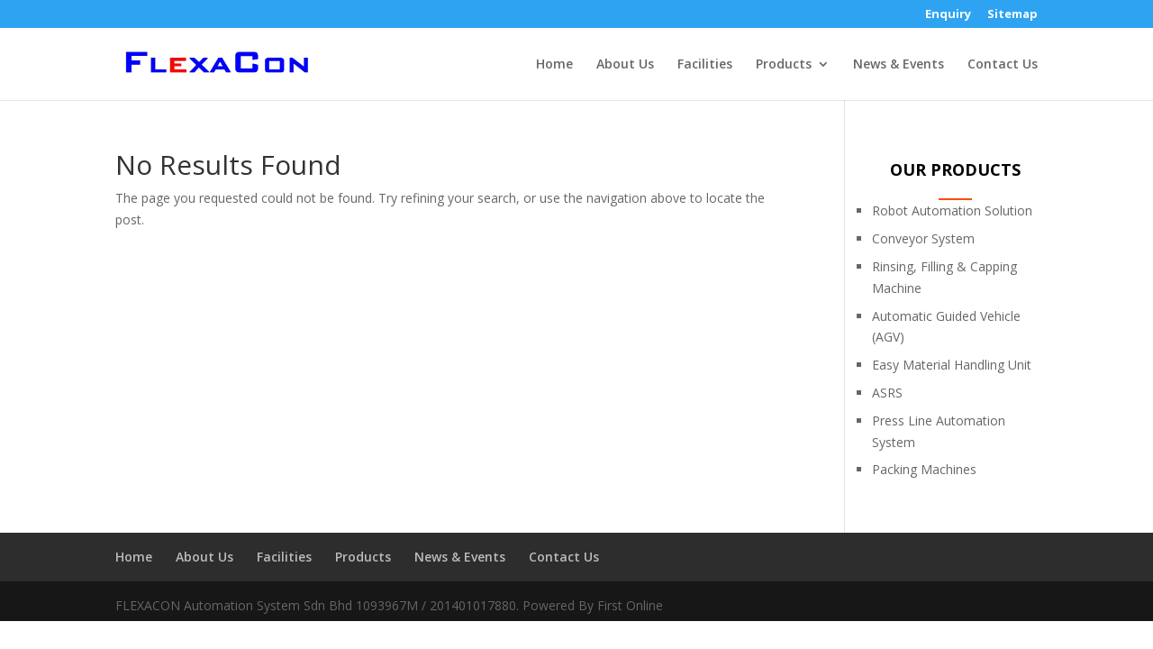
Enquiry (948, 15)
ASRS (887, 392)
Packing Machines (924, 469)
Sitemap (1012, 15)
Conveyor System (923, 238)
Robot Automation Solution (952, 210)
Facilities (704, 65)
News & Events (898, 65)
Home (554, 65)
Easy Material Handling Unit (951, 364)
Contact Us (1002, 65)
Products (784, 65)
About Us (625, 65)
